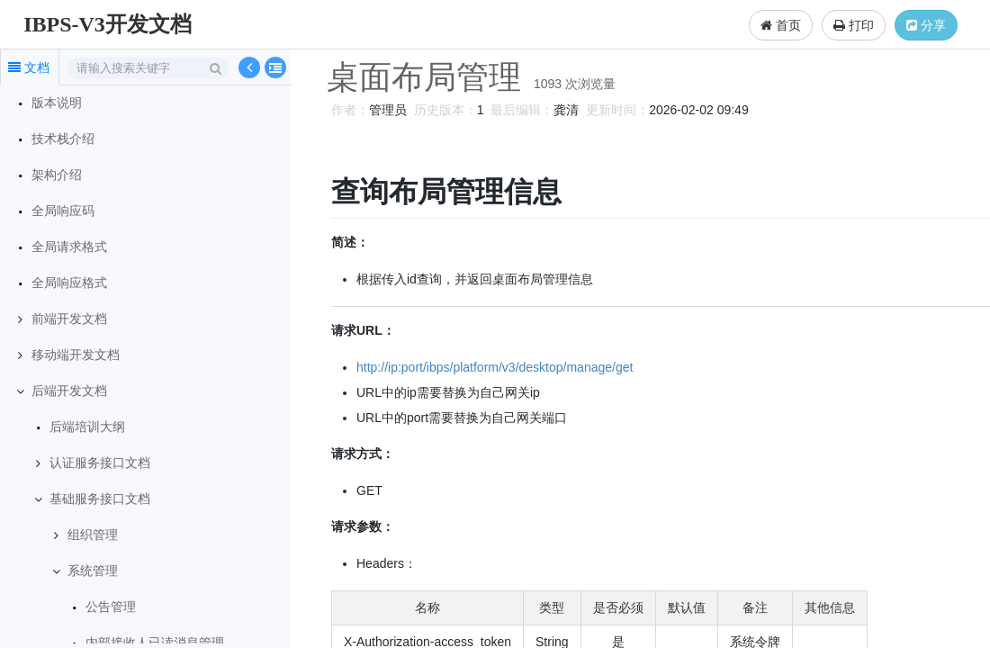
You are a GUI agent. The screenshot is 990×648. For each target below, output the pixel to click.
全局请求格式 (69, 247)
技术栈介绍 (63, 139)
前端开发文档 (69, 319)
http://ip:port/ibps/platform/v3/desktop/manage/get (492, 367)
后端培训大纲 (87, 427)
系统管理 (93, 571)
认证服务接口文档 (100, 463)
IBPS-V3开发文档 (107, 24)
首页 (780, 25)
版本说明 (57, 103)
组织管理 (93, 535)
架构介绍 (57, 175)
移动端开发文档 (76, 355)
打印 (853, 25)
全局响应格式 (69, 283)
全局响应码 (63, 211)
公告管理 (111, 607)
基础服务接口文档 (100, 499)
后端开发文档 (69, 391)
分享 (926, 25)
